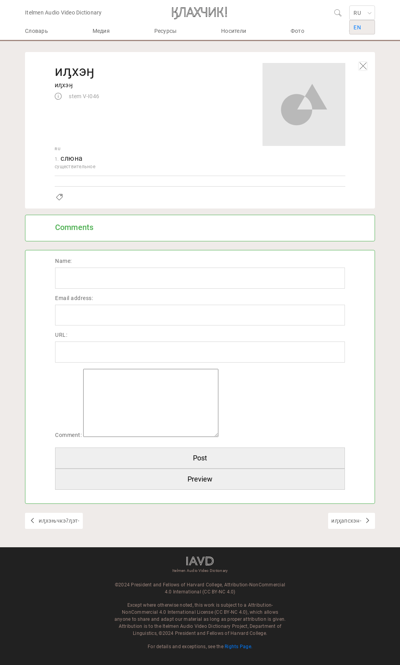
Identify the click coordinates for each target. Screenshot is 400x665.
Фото (297, 31)
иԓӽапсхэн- (346, 521)
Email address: (74, 298)
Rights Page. (238, 646)
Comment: (68, 435)
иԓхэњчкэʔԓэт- (59, 521)
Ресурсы (165, 31)
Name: (63, 261)
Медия (101, 31)
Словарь (36, 31)
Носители (233, 31)
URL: (61, 335)
